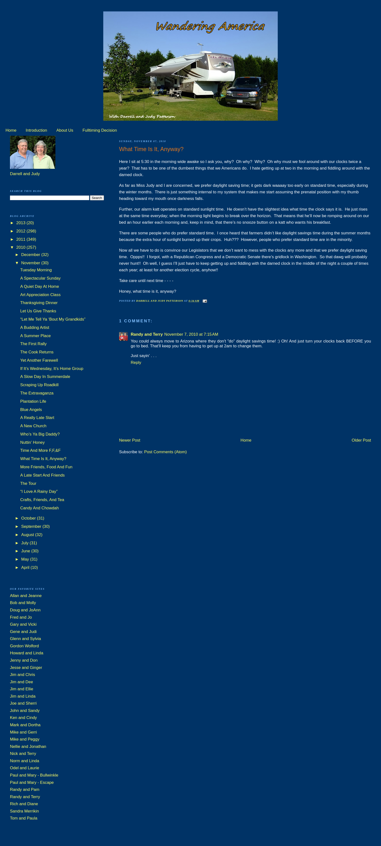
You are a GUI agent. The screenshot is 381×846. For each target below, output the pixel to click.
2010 (21, 247)
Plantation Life (33, 401)
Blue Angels (31, 409)
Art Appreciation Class (40, 294)
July (25, 543)
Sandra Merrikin (24, 811)
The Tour (28, 483)
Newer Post (129, 440)
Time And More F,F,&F (40, 450)
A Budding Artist (34, 327)
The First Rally (33, 344)
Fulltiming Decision (100, 130)
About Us (64, 130)
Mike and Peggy (24, 739)
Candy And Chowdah (39, 508)
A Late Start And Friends (42, 475)
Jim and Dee (21, 682)
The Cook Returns (36, 352)
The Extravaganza (36, 393)
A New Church (33, 426)
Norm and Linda (24, 761)
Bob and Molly (23, 602)
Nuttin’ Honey (32, 442)
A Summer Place (35, 335)
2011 (21, 239)
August (28, 534)
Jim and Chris (22, 674)
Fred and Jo (21, 617)
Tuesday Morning (36, 270)
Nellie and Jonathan (28, 746)
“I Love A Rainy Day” (39, 491)
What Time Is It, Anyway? (43, 458)
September (31, 526)
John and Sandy (25, 710)
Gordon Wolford (24, 646)
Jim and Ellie (21, 689)
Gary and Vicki (23, 624)
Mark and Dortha (25, 725)
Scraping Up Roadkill (39, 385)
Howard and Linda (26, 653)
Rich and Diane (24, 804)
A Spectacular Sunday (40, 278)
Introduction (36, 130)
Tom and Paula (23, 818)
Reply (136, 362)
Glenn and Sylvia (25, 638)
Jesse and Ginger (26, 667)
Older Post (361, 440)
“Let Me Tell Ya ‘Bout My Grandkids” (52, 319)
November (31, 263)
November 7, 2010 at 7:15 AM (191, 334)
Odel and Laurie (24, 768)
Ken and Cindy (23, 717)
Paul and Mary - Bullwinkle (34, 775)
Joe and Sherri (23, 703)
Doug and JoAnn (25, 610)
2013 (21, 223)
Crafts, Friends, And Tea (42, 499)
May (25, 559)
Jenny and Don (24, 660)
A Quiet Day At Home (39, 286)
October (29, 518)
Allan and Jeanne (26, 595)
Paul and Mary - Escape (32, 782)
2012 (21, 231)
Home (11, 130)
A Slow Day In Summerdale (45, 376)
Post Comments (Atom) (165, 452)
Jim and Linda (22, 696)
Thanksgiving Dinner (39, 302)
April (25, 567)
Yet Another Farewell (39, 360)
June (26, 551)
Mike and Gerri (23, 732)
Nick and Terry (23, 753)
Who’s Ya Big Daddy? (40, 434)
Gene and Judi (23, 631)
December (31, 254)
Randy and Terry (147, 334)
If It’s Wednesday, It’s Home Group (51, 368)
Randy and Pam (24, 789)
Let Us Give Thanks (38, 311)
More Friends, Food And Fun (46, 467)
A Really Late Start (37, 417)
